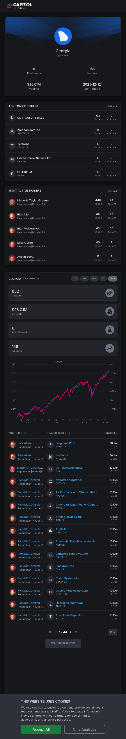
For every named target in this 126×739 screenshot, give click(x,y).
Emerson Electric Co (69, 602)
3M (84, 278)
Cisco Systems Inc (68, 578)
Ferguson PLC (65, 443)
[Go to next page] (70, 632)
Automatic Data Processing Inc (76, 541)
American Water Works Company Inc (80, 504)
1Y (103, 278)
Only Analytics (84, 729)
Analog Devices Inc (69, 516)
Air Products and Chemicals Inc (77, 492)
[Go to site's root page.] (24, 6)
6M (94, 278)
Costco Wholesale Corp (72, 590)
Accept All (41, 729)
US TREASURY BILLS (69, 467)
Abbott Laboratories (69, 480)
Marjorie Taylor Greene (32, 467)
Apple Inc (62, 529)
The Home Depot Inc (69, 615)
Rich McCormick (29, 480)
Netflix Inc (62, 455)
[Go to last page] (76, 632)
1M (75, 278)
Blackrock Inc (65, 566)
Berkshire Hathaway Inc (72, 553)
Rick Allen (24, 443)
